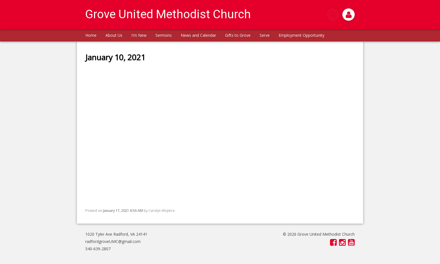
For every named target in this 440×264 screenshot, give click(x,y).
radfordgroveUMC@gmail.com (113, 241)
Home (91, 35)
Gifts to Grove (238, 35)
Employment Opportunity (301, 35)
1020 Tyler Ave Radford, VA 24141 (116, 234)
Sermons (163, 35)
